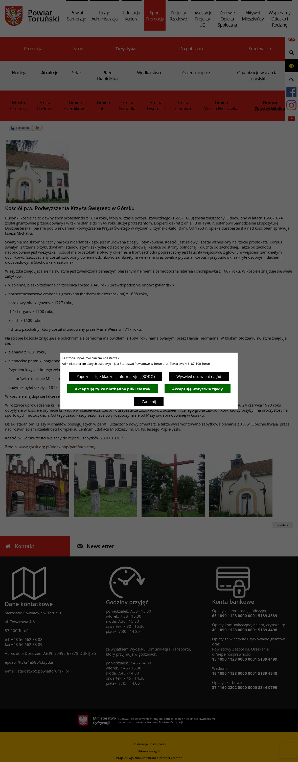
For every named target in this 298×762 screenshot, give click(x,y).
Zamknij (149, 401)
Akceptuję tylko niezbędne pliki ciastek (112, 389)
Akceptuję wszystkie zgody (197, 389)
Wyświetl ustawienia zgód (198, 376)
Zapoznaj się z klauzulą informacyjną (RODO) (116, 376)
